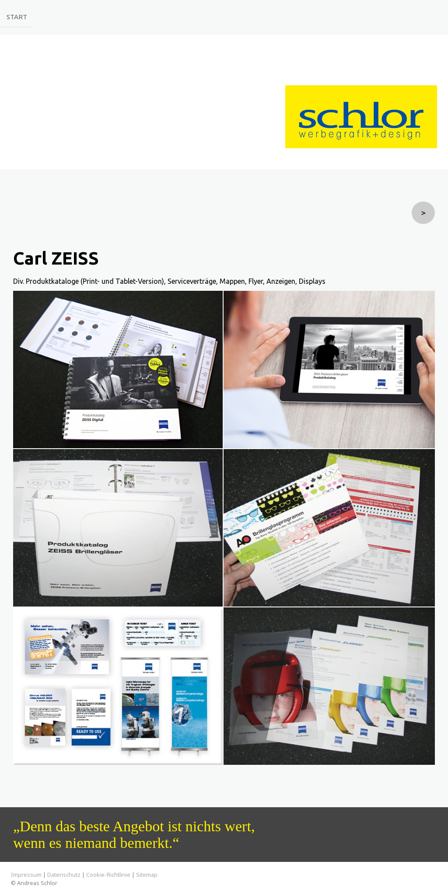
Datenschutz (63, 875)
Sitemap (147, 875)
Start (17, 16)
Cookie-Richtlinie (108, 875)
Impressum (26, 875)
